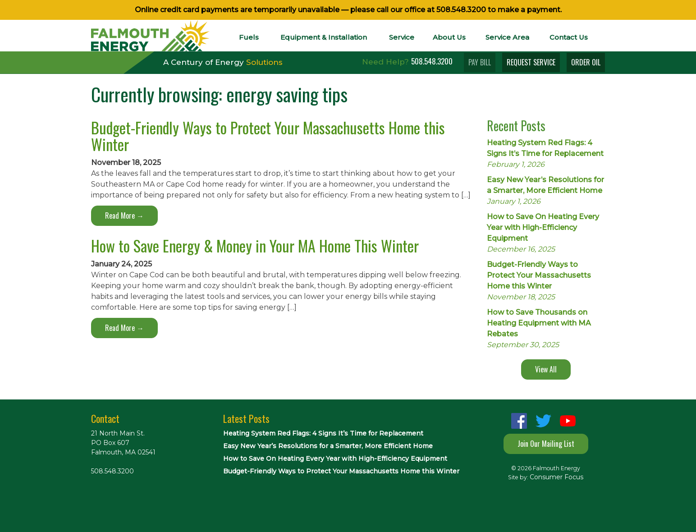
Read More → (124, 215)
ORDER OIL (585, 62)
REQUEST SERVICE (531, 62)
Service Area (507, 37)
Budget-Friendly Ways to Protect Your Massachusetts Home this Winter (268, 136)
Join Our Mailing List (545, 443)
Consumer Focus (556, 477)
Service (401, 37)
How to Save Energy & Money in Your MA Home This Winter (255, 245)
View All (546, 369)
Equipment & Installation (323, 37)
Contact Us (568, 37)
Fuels (249, 37)
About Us (449, 37)
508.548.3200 (461, 9)
